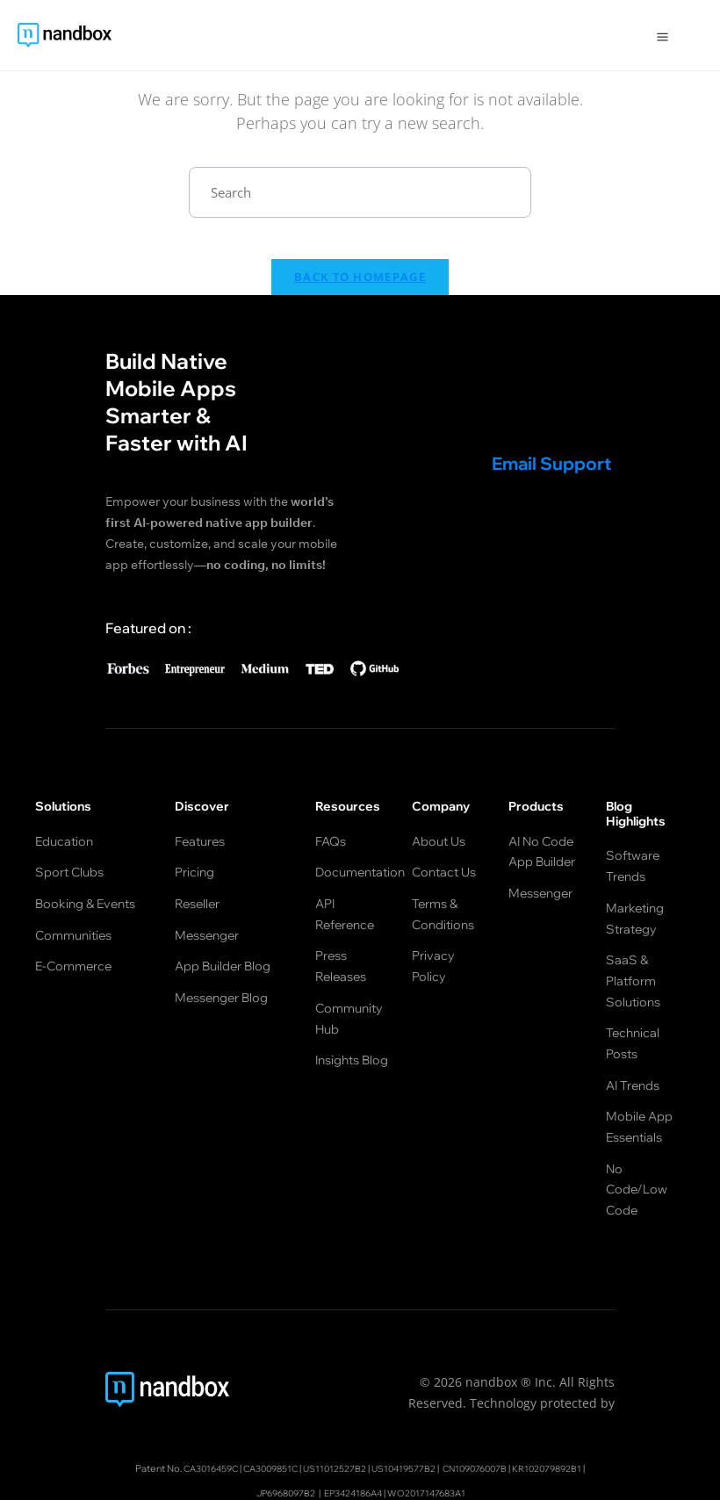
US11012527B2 (330, 1401)
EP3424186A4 (353, 1425)
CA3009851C (259, 1401)
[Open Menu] (662, 35)
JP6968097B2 (277, 1425)
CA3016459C (192, 1401)
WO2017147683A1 (435, 1425)
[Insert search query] (360, 193)
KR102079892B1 (566, 1401)
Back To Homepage (360, 289)
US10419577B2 (406, 1401)
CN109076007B (485, 1401)
